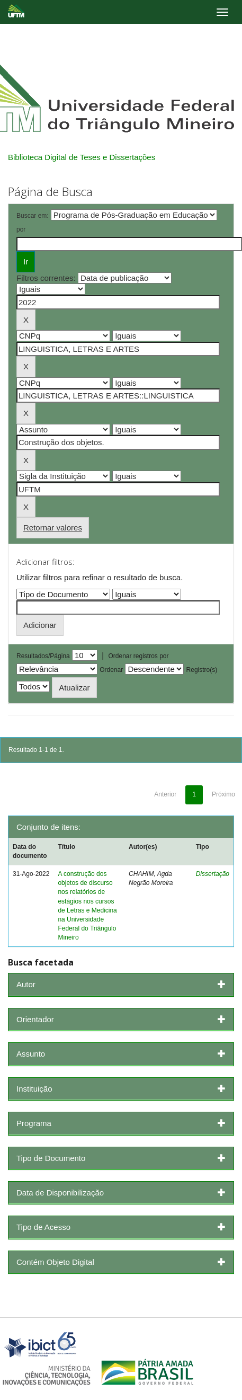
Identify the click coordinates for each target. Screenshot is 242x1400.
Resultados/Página (43, 656)
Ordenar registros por (138, 656)
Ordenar (111, 670)
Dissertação (212, 874)
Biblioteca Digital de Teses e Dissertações (81, 157)
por (20, 229)
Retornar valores (52, 527)
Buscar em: (32, 215)
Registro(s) (202, 670)
